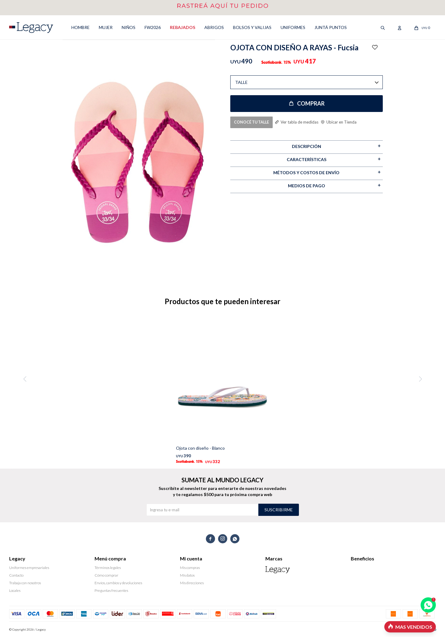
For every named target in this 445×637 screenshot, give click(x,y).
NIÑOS (128, 27)
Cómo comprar (106, 575)
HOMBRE (80, 27)
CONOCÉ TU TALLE (252, 122)
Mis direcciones (192, 583)
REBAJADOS (182, 27)
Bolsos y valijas (252, 27)
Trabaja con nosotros (25, 583)
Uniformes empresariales (29, 567)
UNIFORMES (293, 27)
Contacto (16, 575)
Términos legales (108, 567)
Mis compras (190, 567)
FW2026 (153, 27)
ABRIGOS (214, 27)
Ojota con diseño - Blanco (200, 448)
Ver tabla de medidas (302, 121)
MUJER (106, 27)
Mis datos (187, 575)
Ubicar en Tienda (345, 121)
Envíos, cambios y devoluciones (118, 583)
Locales (14, 590)
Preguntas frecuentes (111, 590)
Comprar (311, 103)
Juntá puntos (330, 27)
